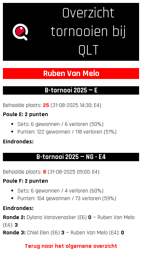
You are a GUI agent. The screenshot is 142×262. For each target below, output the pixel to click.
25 (46, 105)
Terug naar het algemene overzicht (71, 246)
